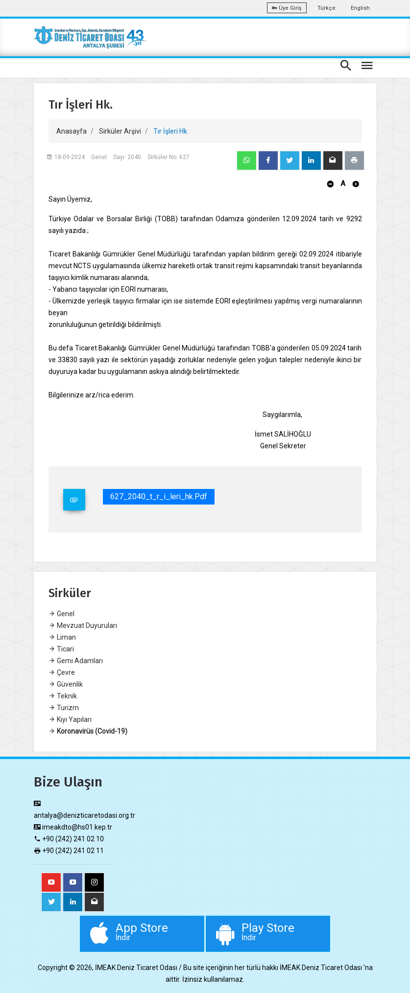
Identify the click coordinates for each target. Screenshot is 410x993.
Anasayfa (71, 131)
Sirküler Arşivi (120, 131)
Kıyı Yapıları (70, 719)
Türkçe (326, 8)
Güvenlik (65, 684)
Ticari (61, 649)
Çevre (61, 672)
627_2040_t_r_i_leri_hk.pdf (158, 496)
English (360, 8)
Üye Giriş (287, 8)
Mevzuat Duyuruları (82, 625)
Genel (61, 614)
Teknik (62, 696)
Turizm (63, 708)
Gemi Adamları (75, 661)
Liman (62, 637)
